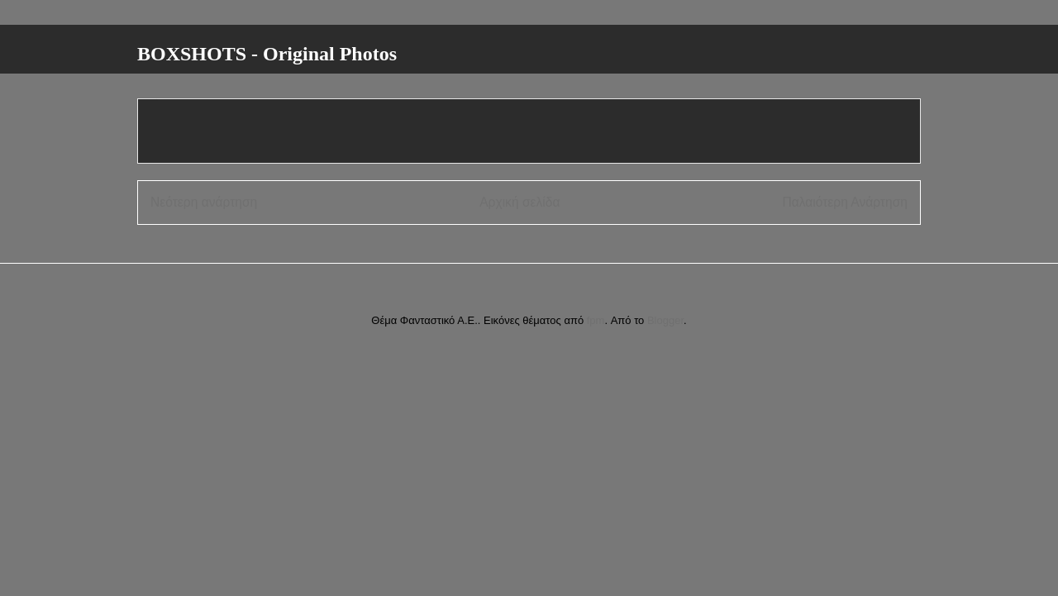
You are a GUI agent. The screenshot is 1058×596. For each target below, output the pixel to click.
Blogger (665, 320)
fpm (596, 320)
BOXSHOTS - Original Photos (267, 53)
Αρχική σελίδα (519, 202)
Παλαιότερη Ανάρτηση (845, 202)
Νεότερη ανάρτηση (203, 202)
